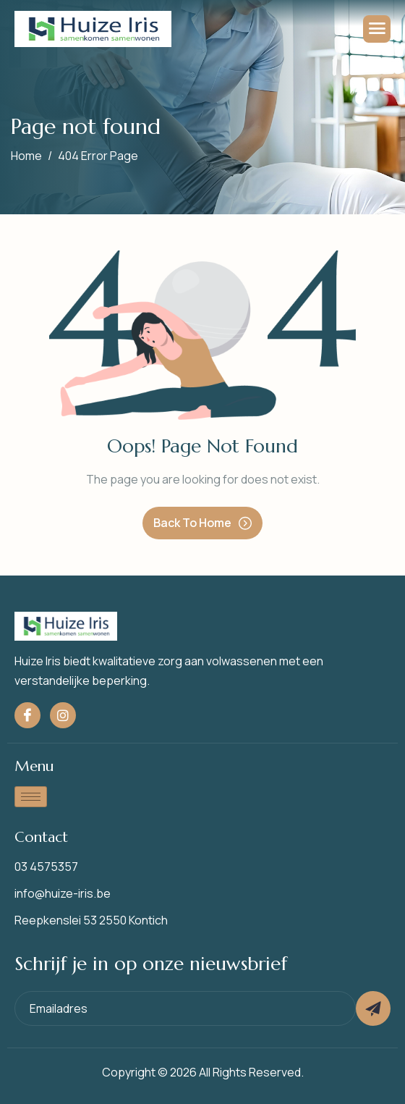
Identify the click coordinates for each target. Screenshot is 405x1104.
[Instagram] (63, 715)
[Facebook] (27, 715)
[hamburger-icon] (377, 29)
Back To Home (202, 523)
